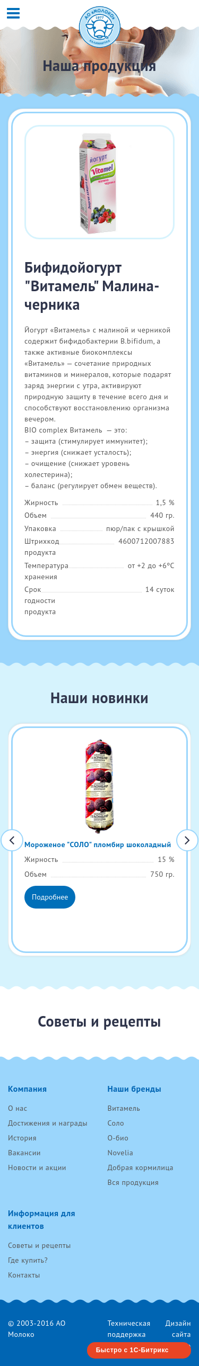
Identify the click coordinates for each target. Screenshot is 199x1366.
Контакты (24, 1275)
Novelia (121, 1152)
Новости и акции (37, 1167)
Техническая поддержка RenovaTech (129, 1334)
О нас (18, 1108)
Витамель (124, 1108)
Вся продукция (133, 1182)
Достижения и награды (48, 1123)
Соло (116, 1123)
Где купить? (28, 1260)
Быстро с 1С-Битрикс (132, 1350)
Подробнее (50, 897)
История (22, 1138)
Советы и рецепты (39, 1245)
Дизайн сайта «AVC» (178, 1334)
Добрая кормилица (141, 1167)
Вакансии (24, 1152)
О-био (118, 1138)
